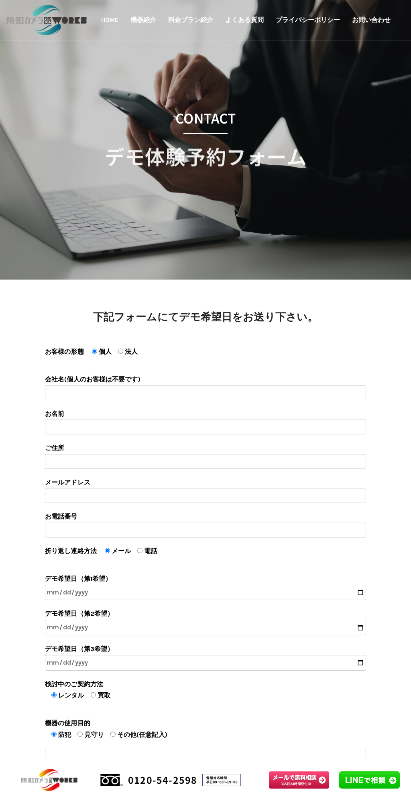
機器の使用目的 (205, 739)
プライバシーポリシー (308, 20)
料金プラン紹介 (190, 20)
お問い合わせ (371, 20)
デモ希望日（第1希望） (205, 587)
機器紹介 (143, 20)
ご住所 (205, 456)
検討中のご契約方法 (77, 690)
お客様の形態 (91, 351)
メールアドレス (205, 491)
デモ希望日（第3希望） (205, 658)
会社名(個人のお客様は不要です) (205, 387)
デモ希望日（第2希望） (205, 622)
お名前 (205, 422)
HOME (109, 20)
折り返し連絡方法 (101, 551)
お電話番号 (205, 525)
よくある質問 (244, 20)
